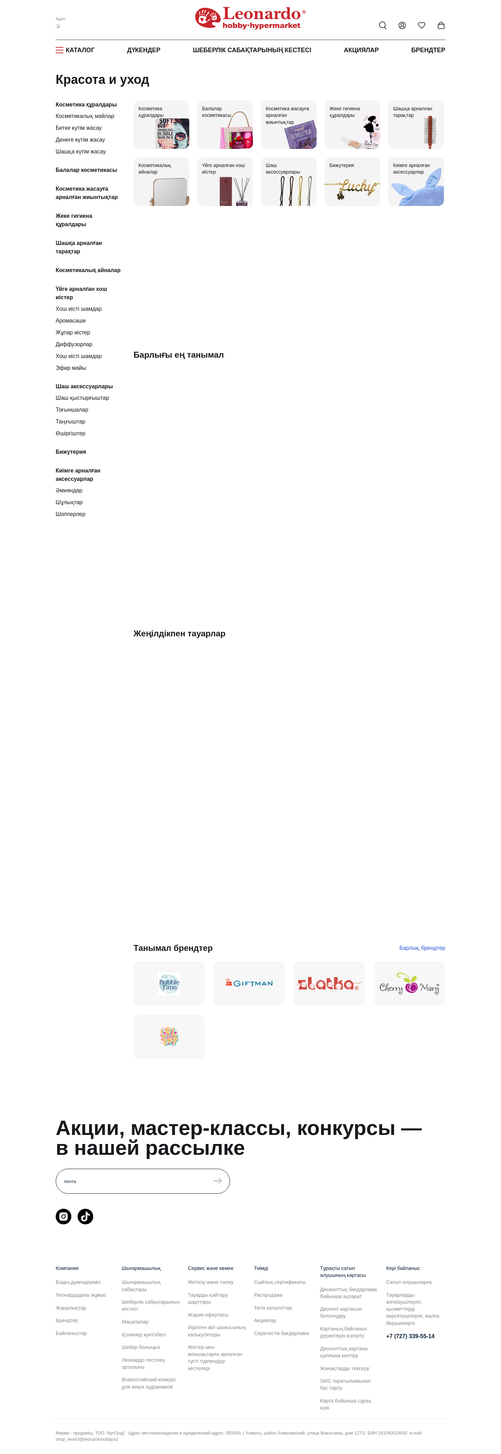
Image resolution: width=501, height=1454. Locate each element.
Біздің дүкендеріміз (78, 1282)
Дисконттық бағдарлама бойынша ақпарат (348, 1293)
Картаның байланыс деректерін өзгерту (343, 1332)
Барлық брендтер (422, 948)
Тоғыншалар (72, 410)
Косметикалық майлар (85, 116)
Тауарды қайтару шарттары (208, 1298)
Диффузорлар (74, 344)
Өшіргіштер (70, 433)
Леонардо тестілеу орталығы (143, 1363)
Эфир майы (71, 368)
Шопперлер (70, 514)
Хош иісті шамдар (79, 309)
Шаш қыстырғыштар (82, 398)
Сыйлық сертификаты (279, 1282)
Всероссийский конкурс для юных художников (149, 1383)
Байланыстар (71, 1333)
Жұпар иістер (73, 332)
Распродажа (268, 1295)
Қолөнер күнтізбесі (144, 1334)
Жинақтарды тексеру (344, 1368)
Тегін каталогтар (273, 1308)
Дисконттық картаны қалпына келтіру (344, 1352)
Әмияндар (69, 490)
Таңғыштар (70, 421)
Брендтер (428, 50)
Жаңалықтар (71, 1308)
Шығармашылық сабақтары (141, 1285)
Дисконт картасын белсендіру (341, 1312)
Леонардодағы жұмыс (81, 1295)
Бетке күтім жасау (79, 128)
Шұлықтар (69, 502)
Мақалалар (135, 1322)
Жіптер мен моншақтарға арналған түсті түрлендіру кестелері (215, 1357)
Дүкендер (143, 50)
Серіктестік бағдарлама (281, 1333)
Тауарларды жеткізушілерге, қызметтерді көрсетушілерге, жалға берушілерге (412, 1309)
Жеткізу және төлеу (210, 1282)
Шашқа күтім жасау (81, 151)
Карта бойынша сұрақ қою (345, 1404)
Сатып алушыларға (409, 1282)
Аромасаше (71, 321)
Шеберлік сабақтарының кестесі (252, 50)
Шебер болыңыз (141, 1347)
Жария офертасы (208, 1315)
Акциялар (361, 50)
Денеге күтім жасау (80, 140)
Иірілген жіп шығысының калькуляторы (217, 1331)
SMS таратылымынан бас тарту (345, 1384)
